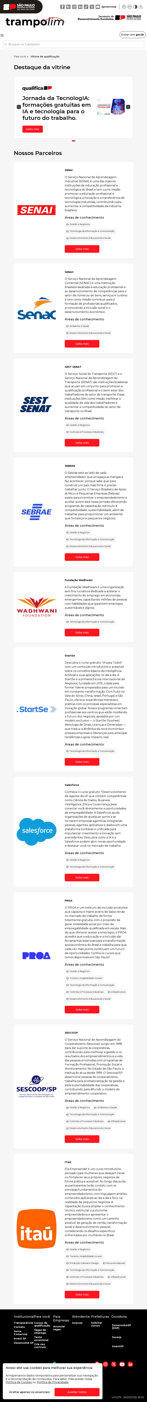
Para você (20, 56)
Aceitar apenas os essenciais (29, 1392)
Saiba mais (32, 129)
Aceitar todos (77, 1392)
